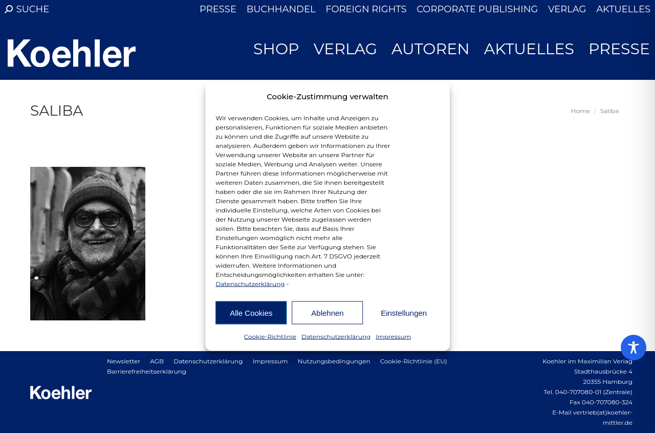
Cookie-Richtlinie (270, 336)
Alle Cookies (251, 312)
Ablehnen (327, 312)
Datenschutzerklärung (250, 284)
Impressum (393, 336)
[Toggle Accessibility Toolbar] (633, 347)
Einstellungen (404, 312)
